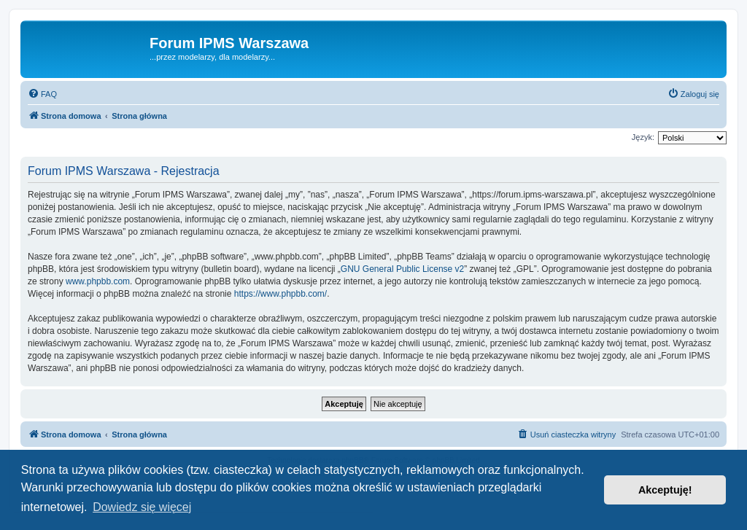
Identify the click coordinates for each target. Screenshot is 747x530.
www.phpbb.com (98, 281)
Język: (643, 137)
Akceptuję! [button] (665, 490)
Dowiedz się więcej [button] (142, 507)
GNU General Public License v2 (402, 269)
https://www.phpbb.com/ (280, 294)
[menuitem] (42, 94)
